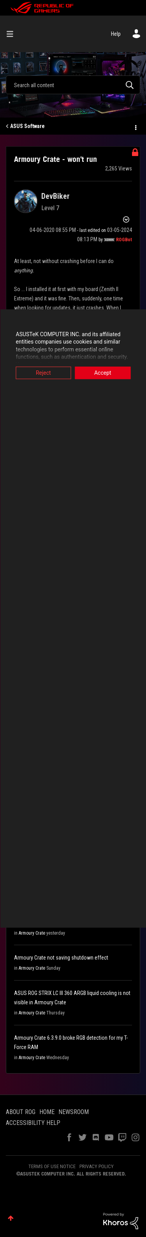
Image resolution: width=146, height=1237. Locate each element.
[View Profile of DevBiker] (55, 196)
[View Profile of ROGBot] (124, 239)
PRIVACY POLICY (96, 1166)
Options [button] (135, 126)
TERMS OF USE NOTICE (52, 1166)
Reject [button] (43, 373)
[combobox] (73, 84)
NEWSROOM (73, 1112)
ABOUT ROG (20, 1112)
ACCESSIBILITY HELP (33, 1122)
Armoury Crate (32, 933)
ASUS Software (27, 126)
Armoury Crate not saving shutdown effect (61, 958)
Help (116, 34)
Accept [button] (102, 373)
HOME (47, 1112)
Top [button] (10, 1218)
